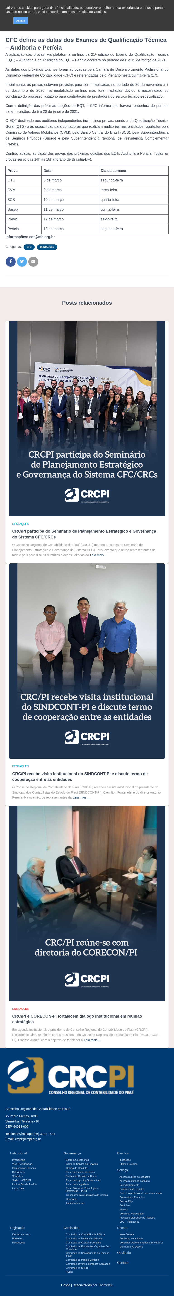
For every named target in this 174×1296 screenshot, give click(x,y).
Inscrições (125, 1159)
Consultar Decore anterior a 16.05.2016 (141, 1242)
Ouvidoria (71, 1199)
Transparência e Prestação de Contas (87, 1195)
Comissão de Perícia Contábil (82, 1259)
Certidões (124, 1205)
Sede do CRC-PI (21, 1180)
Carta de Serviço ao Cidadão (82, 1164)
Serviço (122, 1170)
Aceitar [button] (20, 20)
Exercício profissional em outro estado (140, 1193)
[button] (8, 21)
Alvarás (123, 1209)
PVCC (69, 1272)
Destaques (47, 247)
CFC (29, 247)
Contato (122, 1263)
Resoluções (18, 1242)
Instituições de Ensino (24, 1184)
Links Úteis (18, 1188)
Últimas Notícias (128, 1164)
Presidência (18, 1159)
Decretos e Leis (20, 1234)
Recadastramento (129, 1185)
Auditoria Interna (75, 1203)
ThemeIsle (105, 1285)
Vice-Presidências (22, 1164)
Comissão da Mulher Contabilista (84, 1238)
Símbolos (17, 1176)
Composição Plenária (24, 1168)
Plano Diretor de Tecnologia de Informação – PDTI (83, 1189)
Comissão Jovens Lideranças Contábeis (88, 1263)
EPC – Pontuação (129, 1221)
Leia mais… (98, 555)
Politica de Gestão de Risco (81, 1176)
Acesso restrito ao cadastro (134, 1181)
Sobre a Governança (77, 1159)
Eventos (123, 1153)
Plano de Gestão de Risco (80, 1172)
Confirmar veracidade (131, 1238)
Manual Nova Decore (131, 1246)
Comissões (71, 1228)
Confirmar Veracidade (131, 1213)
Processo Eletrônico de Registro (137, 1217)
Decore (122, 1228)
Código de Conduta (76, 1168)
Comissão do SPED (77, 1268)
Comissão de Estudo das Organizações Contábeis (88, 1247)
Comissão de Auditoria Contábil (83, 1242)
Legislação (17, 1228)
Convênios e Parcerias (132, 1197)
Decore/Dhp (126, 1201)
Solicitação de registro (131, 1189)
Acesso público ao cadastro (134, 1176)
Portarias (17, 1238)
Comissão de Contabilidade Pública (85, 1234)
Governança (72, 1153)
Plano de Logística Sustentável (83, 1180)
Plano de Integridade (77, 1184)
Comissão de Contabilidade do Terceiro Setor (87, 1254)
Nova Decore (126, 1234)
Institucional (18, 1153)
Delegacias (18, 1172)
